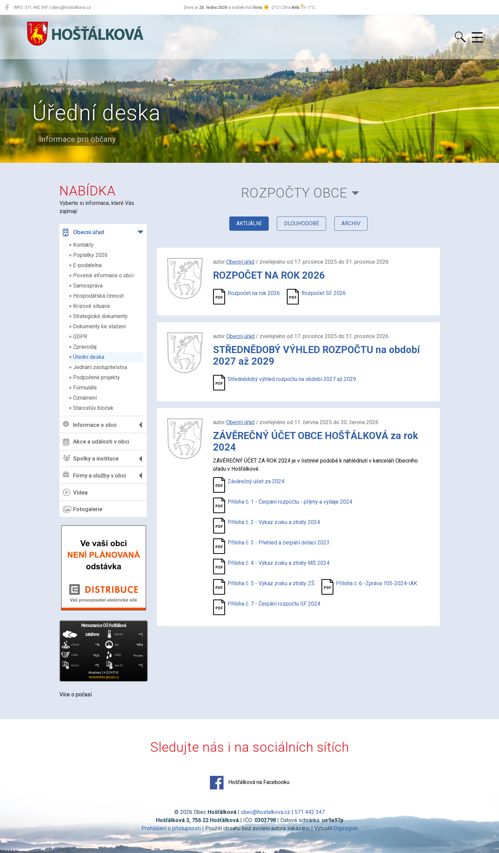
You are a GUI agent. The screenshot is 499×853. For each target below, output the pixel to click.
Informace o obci (90, 424)
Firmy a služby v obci (94, 475)
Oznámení (85, 398)
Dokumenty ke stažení (99, 326)
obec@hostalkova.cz (265, 812)
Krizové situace (91, 306)
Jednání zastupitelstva (100, 367)
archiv (350, 223)
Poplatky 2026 (90, 255)
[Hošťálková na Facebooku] (7, 7)
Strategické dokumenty (100, 316)
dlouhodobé (301, 223)
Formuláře (85, 387)
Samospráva (88, 285)
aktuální (249, 223)
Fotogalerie (82, 509)
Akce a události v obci (96, 442)
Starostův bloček (93, 408)
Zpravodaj (84, 347)
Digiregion (346, 828)
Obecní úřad (83, 232)
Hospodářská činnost (98, 296)
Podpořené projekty (96, 377)
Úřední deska (88, 357)
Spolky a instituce (91, 458)
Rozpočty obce (294, 193)
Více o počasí (75, 694)
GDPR (80, 336)
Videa (75, 492)
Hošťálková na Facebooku (249, 782)
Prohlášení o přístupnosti (171, 828)
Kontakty (83, 245)
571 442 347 (310, 812)
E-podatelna (87, 265)
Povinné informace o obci (103, 275)
